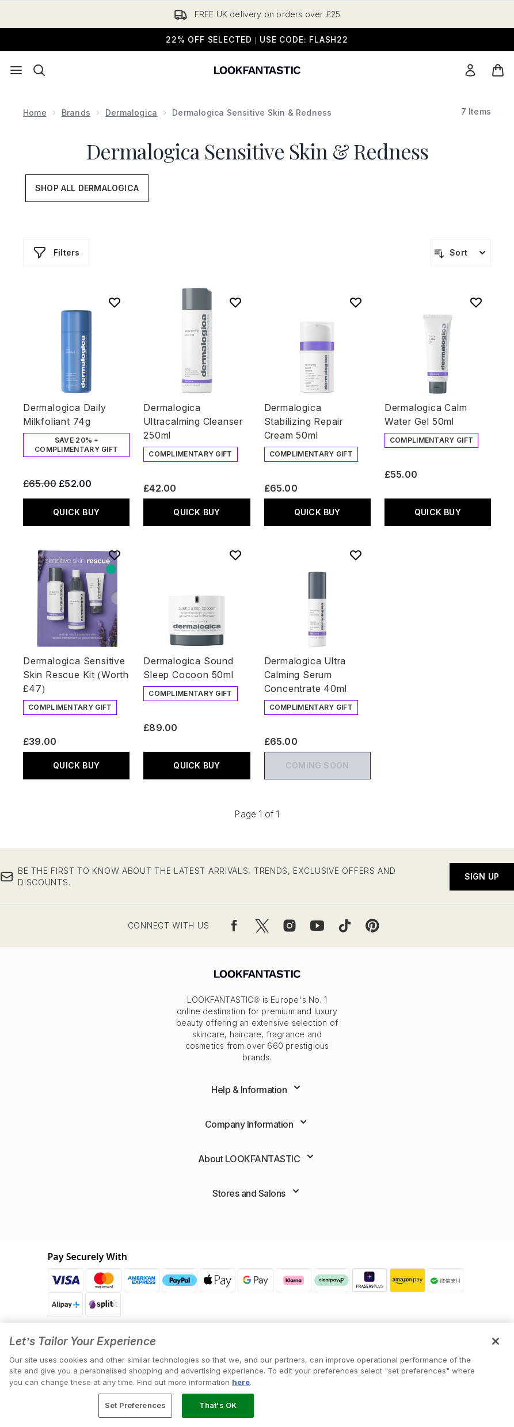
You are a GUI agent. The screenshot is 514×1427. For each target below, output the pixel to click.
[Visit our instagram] (289, 926)
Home (35, 112)
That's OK (218, 1405)
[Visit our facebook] (234, 926)
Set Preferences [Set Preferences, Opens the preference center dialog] (135, 1405)
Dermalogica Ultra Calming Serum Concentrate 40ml (305, 674)
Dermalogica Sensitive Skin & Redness (257, 151)
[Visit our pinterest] (372, 926)
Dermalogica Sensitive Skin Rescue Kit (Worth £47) (76, 674)
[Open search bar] (39, 70)
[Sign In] (470, 70)
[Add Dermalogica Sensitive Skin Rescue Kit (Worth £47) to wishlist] (114, 555)
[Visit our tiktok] (345, 926)
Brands (76, 112)
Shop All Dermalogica (87, 188)
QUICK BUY (76, 512)
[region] (257, 1375)
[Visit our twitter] (262, 926)
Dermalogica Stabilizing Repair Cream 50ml (303, 421)
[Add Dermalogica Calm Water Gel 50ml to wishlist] (476, 302)
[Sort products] (461, 253)
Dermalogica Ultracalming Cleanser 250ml (193, 421)
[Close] (495, 1341)
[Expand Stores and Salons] (257, 1193)
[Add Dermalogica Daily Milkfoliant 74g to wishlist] (114, 302)
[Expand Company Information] (257, 1124)
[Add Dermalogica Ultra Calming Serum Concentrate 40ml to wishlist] (356, 555)
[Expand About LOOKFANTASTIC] (257, 1159)
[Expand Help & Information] (257, 1090)
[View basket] (498, 70)
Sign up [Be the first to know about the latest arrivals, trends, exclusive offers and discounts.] (481, 876)
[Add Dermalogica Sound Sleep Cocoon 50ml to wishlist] (235, 555)
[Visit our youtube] (317, 926)
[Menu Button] (16, 70)
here (241, 1382)
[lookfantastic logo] (257, 70)
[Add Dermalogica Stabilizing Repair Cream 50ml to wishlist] (356, 302)
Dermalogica (131, 112)
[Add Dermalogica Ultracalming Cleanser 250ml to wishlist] (235, 302)
